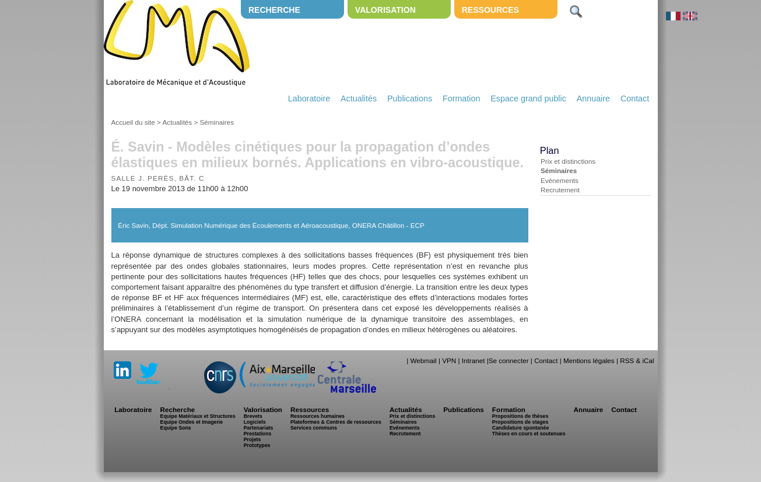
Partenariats (258, 428)
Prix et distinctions (568, 161)
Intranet (473, 360)
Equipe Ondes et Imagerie (191, 422)
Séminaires (217, 122)
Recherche (274, 10)
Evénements (559, 180)
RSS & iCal (637, 360)
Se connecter (509, 360)
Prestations (258, 434)
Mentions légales (589, 360)
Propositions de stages (520, 422)
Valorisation (385, 10)
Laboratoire (309, 98)
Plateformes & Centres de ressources (335, 422)
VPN (449, 360)
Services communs (313, 428)
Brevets (253, 416)
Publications (409, 98)
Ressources (490, 10)
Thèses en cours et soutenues (529, 434)
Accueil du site (133, 122)
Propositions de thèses (520, 416)
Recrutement (560, 189)
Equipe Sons (175, 428)
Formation (461, 98)
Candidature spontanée (520, 428)
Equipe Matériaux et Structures (198, 416)
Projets (252, 439)
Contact (634, 98)
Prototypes (257, 445)
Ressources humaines (317, 416)
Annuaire (593, 98)
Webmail (423, 360)
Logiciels (255, 422)
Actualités (359, 98)
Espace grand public (528, 98)
